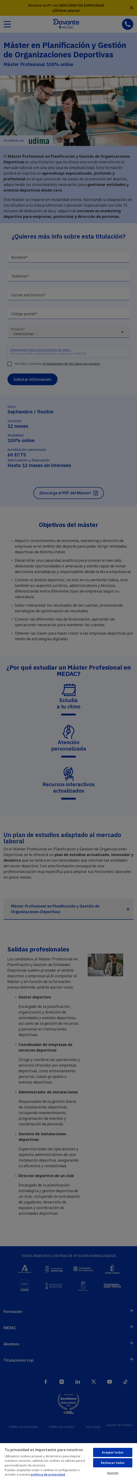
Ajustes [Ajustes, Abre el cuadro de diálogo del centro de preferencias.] (112, 1473)
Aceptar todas (113, 1452)
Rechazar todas (113, 1463)
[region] (68, 1462)
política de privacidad (48, 1474)
